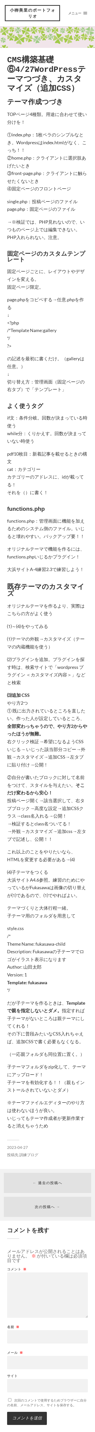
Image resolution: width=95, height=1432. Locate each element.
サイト (12, 1376)
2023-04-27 (17, 1147)
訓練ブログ (28, 1154)
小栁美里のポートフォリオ (32, 13)
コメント (17, 1269)
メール (15, 1352)
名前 (13, 1327)
